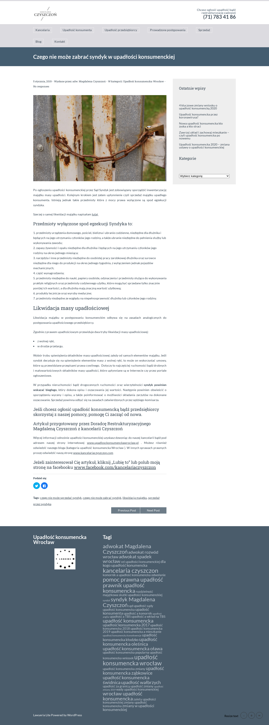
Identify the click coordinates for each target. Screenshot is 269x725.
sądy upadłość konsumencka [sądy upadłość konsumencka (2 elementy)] (128, 607)
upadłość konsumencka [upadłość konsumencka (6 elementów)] (128, 620)
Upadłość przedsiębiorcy (121, 30)
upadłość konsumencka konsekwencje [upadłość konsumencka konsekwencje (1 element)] (122, 635)
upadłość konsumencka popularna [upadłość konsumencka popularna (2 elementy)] (126, 652)
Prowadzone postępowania (167, 30)
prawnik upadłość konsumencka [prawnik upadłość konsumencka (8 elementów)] (123, 588)
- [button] (244, 715)
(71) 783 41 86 (219, 17)
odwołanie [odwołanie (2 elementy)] (158, 575)
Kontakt (59, 41)
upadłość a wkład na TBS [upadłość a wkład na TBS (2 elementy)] (148, 616)
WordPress (74, 715)
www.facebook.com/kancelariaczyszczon (115, 467)
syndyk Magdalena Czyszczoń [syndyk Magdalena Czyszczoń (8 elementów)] (129, 602)
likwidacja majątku (135, 498)
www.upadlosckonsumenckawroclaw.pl (113, 442)
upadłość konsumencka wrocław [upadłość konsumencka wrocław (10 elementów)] (132, 659)
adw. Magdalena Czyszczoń (89, 81)
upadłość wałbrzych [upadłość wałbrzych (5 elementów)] (141, 682)
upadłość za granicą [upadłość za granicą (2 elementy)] (116, 686)
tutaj (95, 214)
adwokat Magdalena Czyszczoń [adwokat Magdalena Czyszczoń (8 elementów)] (127, 549)
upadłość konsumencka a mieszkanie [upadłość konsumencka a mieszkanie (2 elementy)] (136, 631)
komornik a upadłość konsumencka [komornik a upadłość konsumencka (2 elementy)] (127, 575)
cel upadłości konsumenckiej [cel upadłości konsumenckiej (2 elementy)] (140, 562)
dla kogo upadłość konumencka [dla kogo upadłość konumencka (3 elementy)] (134, 563)
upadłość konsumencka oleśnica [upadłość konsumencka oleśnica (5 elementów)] (130, 641)
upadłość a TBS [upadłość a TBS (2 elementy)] (120, 616)
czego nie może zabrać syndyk (102, 498)
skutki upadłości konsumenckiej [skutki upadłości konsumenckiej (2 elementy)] (140, 595)
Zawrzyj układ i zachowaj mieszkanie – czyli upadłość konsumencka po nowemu (204, 135)
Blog (38, 41)
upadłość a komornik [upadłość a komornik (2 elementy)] (138, 613)
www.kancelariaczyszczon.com (93, 453)
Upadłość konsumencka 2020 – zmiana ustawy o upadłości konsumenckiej (204, 146)
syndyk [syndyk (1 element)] (106, 600)
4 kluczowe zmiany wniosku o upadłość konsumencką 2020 (198, 107)
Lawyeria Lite (42, 715)
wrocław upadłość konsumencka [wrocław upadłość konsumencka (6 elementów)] (122, 695)
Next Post (153, 510)
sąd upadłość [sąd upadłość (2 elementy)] (137, 606)
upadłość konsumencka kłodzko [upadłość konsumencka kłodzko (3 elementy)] (130, 637)
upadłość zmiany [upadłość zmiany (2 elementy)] (142, 686)
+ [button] (251, 715)
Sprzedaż (204, 30)
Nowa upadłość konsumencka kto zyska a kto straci (201, 125)
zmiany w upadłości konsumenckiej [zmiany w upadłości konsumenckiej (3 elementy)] (128, 707)
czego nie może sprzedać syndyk (61, 498)
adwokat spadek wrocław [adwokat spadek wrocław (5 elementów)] (127, 559)
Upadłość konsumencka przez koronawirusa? (198, 116)
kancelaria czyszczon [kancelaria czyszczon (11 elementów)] (130, 570)
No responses (41, 86)
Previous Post (127, 510)
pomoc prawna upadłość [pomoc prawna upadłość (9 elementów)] (133, 579)
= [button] (259, 715)
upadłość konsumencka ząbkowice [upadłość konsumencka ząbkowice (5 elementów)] (133, 670)
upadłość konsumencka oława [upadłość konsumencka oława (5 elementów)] (132, 648)
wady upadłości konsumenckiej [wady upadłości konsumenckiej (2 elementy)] (137, 689)
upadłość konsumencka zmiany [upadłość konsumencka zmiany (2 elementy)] (124, 669)
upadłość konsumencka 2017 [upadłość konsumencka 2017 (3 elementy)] (126, 625)
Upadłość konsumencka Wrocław (143, 81)
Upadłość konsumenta (77, 30)
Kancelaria (43, 30)
